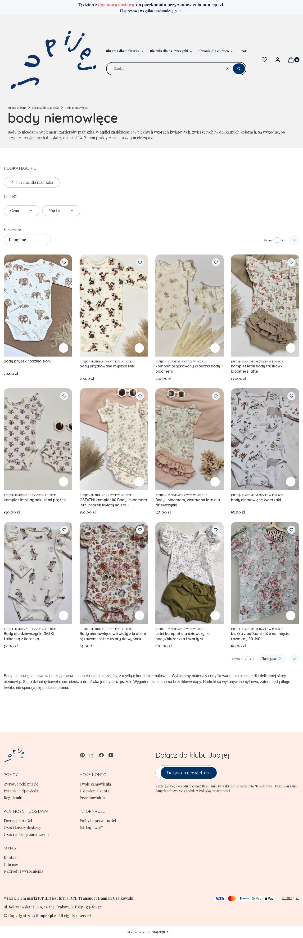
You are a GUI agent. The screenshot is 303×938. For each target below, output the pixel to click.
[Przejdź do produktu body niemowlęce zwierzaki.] (265, 439)
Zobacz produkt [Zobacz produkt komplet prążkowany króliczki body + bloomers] (215, 348)
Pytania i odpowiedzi (21, 790)
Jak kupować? (91, 827)
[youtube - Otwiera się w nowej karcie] (111, 755)
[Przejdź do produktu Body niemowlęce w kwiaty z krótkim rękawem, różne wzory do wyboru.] (114, 573)
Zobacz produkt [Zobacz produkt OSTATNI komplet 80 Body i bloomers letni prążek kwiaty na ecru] (139, 482)
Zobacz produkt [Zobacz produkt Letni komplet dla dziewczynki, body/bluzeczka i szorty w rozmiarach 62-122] (215, 615)
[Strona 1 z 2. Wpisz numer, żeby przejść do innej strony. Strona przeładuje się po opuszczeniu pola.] (277, 240)
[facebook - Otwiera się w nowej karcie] (101, 755)
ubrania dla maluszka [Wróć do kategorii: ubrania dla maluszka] (31, 182)
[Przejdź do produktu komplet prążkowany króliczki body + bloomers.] (189, 306)
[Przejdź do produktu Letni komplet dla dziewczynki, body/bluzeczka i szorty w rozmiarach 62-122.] (189, 573)
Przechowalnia (92, 797)
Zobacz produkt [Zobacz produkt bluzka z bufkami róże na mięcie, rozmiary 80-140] (290, 615)
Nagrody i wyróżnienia (23, 871)
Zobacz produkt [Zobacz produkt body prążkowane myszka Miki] (139, 348)
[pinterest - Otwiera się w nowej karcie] (82, 755)
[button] (239, 68)
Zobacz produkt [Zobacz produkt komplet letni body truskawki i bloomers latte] (290, 348)
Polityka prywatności (98, 820)
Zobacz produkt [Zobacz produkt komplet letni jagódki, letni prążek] (63, 482)
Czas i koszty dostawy (22, 827)
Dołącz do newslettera (188, 772)
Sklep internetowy (146, 932)
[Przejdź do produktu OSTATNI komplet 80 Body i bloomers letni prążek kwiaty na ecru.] (114, 439)
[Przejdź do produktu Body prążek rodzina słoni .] (38, 306)
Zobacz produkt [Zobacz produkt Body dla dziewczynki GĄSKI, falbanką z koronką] (63, 615)
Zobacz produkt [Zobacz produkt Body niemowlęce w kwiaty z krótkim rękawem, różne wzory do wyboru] (139, 615)
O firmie (11, 864)
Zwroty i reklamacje (21, 784)
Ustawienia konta (94, 790)
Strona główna (17, 107)
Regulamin (13, 797)
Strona (268, 240)
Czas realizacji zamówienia (26, 834)
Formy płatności (18, 820)
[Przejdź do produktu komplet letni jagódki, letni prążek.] (38, 439)
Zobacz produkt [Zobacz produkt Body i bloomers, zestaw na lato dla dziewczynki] (215, 482)
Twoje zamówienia (95, 784)
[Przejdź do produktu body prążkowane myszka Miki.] (114, 306)
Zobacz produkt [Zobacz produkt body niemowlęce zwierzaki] (290, 482)
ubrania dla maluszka (45, 107)
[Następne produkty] (272, 658)
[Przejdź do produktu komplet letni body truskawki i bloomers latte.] (265, 306)
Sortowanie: (13, 230)
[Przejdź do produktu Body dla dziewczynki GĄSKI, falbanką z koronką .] (38, 573)
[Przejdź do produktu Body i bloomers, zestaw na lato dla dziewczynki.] (189, 439)
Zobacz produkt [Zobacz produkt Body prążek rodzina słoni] (63, 348)
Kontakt (11, 857)
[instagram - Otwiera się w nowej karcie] (92, 755)
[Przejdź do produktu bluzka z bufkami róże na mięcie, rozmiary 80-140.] (265, 573)
